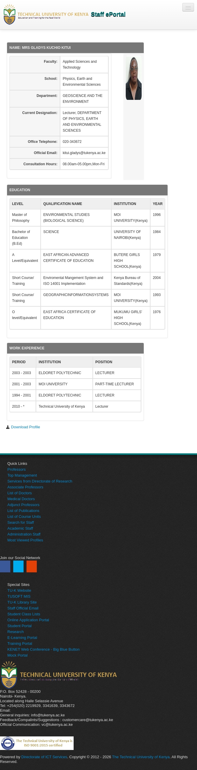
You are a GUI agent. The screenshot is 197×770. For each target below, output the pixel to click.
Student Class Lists (23, 614)
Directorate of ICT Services (44, 757)
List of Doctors (19, 493)
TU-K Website (19, 590)
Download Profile (23, 427)
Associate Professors (25, 487)
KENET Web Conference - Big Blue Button (43, 649)
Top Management (22, 475)
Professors (16, 469)
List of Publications (23, 510)
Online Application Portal (28, 620)
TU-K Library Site (22, 602)
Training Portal (19, 643)
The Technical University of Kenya (141, 757)
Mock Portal (17, 655)
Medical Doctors (21, 499)
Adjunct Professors (23, 505)
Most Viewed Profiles (25, 540)
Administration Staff (23, 534)
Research (15, 631)
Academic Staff (20, 528)
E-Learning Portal (22, 637)
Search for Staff (20, 522)
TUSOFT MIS (18, 596)
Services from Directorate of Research (39, 481)
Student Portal (19, 626)
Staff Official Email (23, 608)
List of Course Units (24, 516)
